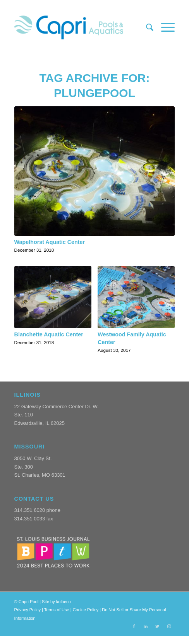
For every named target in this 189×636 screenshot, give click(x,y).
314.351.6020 (29, 510)
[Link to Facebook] (134, 626)
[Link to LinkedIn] (145, 626)
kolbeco (63, 601)
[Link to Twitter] (157, 626)
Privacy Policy (27, 609)
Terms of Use (56, 609)
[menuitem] (145, 27)
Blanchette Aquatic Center (48, 334)
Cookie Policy (86, 609)
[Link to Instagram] (169, 626)
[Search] (145, 27)
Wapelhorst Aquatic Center (49, 242)
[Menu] (164, 27)
